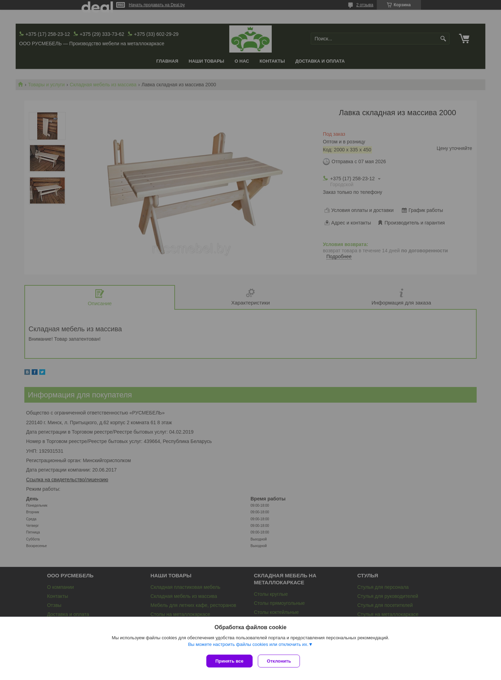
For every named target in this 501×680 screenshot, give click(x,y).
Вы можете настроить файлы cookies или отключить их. (248, 645)
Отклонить (281, 661)
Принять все (229, 661)
